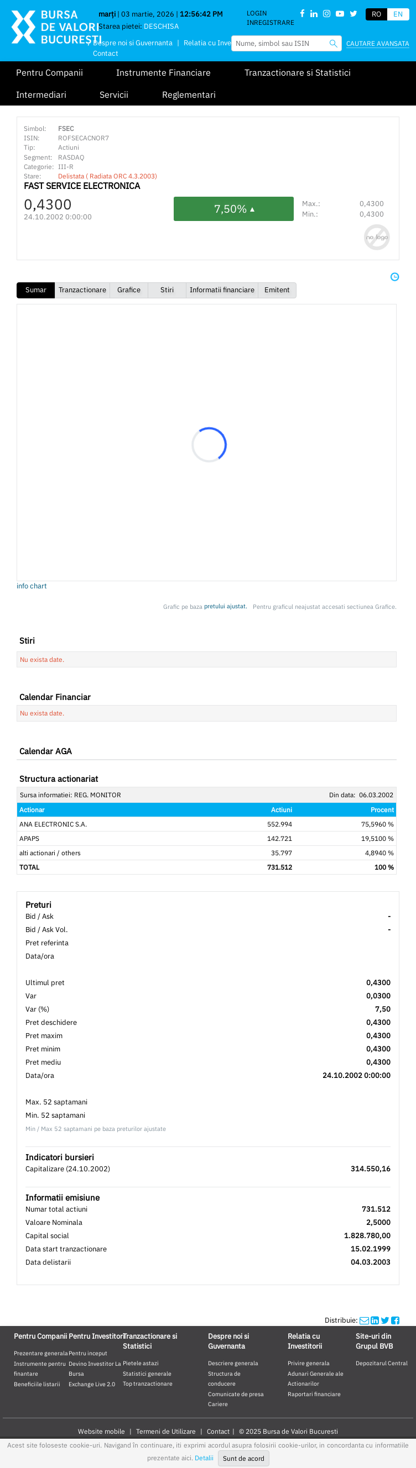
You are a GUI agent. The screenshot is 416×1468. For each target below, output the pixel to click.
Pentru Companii (49, 72)
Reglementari (189, 94)
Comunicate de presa (236, 1394)
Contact (105, 53)
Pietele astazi (141, 1363)
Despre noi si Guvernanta (133, 43)
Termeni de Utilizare (166, 1431)
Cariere (218, 1404)
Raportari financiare (314, 1394)
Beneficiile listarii (37, 1384)
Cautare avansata (377, 43)
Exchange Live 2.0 (92, 1384)
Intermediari (41, 94)
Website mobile (101, 1431)
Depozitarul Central (382, 1363)
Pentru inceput (88, 1353)
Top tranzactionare (148, 1383)
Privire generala (309, 1363)
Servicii (114, 94)
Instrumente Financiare (163, 72)
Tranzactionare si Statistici (298, 72)
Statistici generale (147, 1373)
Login (257, 13)
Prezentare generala (41, 1353)
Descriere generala (233, 1363)
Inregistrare (270, 22)
